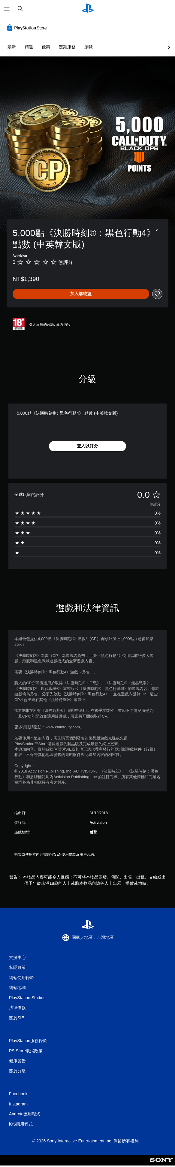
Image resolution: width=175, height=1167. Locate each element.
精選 (29, 47)
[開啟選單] (7, 9)
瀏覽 (88, 47)
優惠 (46, 47)
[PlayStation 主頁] (87, 9)
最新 (12, 47)
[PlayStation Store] (28, 27)
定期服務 (67, 47)
